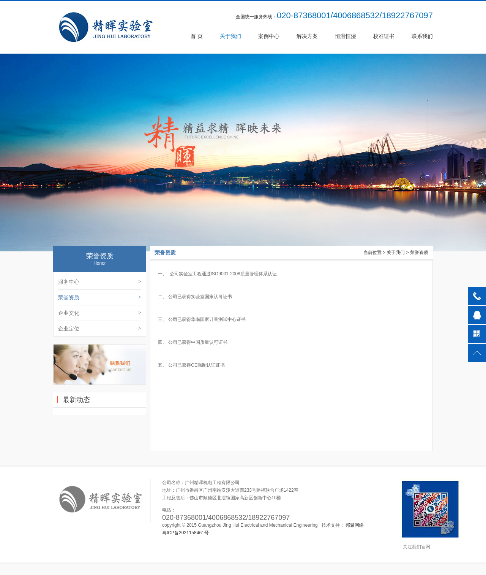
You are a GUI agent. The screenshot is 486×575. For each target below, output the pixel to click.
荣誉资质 (99, 297)
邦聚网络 (355, 525)
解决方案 (307, 36)
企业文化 (99, 313)
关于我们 (230, 36)
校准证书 (383, 36)
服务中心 (99, 281)
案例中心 (268, 36)
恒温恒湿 (345, 36)
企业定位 (99, 328)
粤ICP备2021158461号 (185, 532)
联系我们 (422, 36)
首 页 (197, 36)
